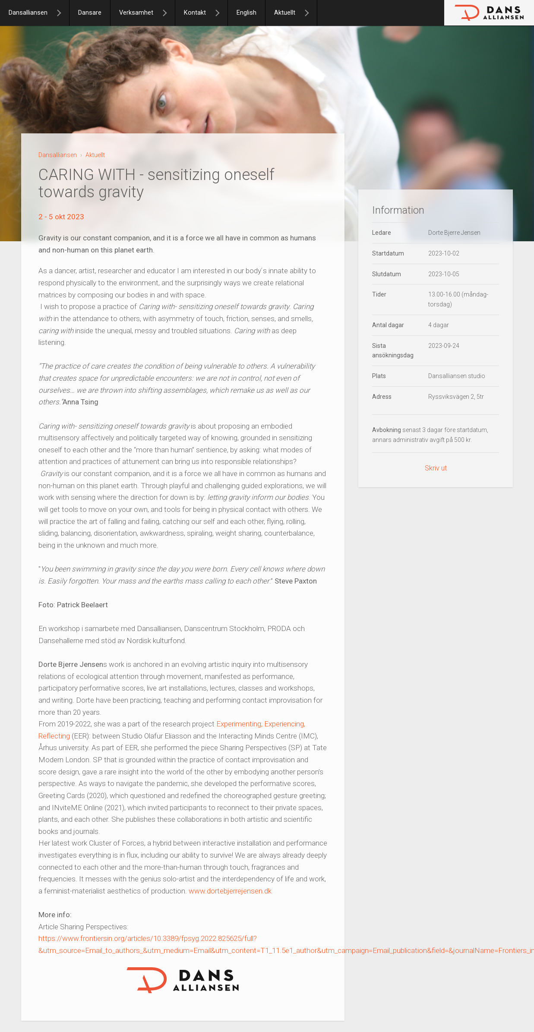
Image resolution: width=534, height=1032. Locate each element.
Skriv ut (436, 468)
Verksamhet (136, 12)
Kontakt (195, 12)
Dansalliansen (28, 12)
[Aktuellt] (310, 13)
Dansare (89, 12)
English (246, 12)
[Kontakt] (221, 13)
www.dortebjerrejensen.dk (230, 891)
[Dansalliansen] (62, 13)
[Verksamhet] (168, 13)
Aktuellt (284, 12)
